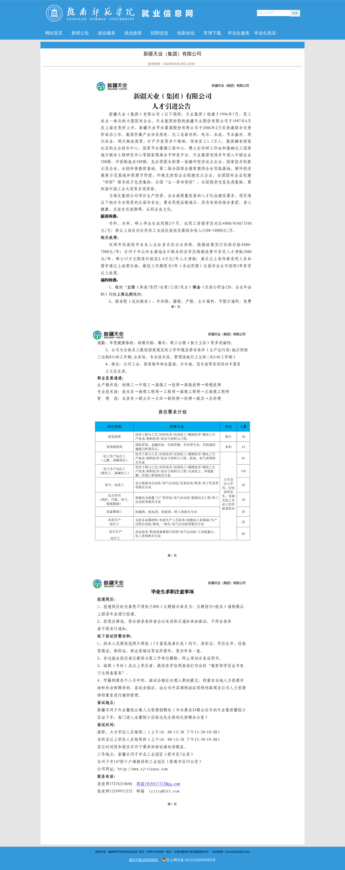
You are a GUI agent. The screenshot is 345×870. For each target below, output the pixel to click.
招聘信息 (159, 33)
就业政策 (133, 33)
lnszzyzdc (231, 851)
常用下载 (212, 33)
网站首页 (54, 33)
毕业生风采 (265, 33)
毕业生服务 (239, 33)
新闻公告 (80, 33)
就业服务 (107, 33)
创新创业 (186, 33)
